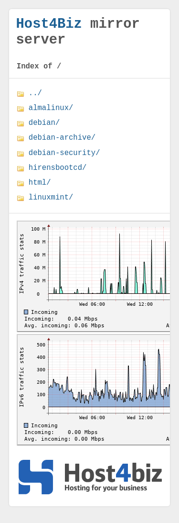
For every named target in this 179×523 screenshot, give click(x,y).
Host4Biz (49, 25)
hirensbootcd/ (58, 175)
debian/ (44, 130)
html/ (40, 190)
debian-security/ (64, 161)
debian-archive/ (62, 145)
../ (35, 101)
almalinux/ (51, 116)
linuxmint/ (51, 205)
